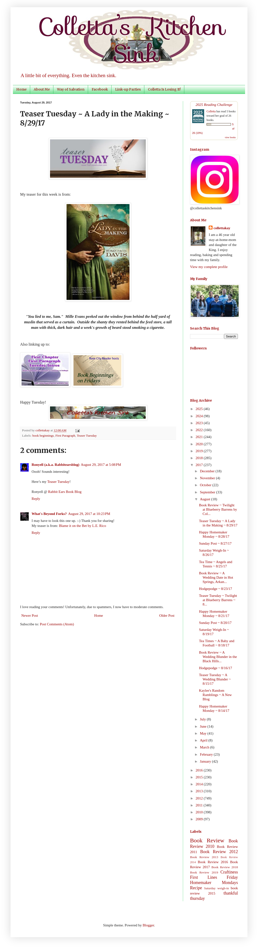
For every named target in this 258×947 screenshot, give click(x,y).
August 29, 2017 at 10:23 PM (89, 514)
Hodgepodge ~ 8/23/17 (215, 589)
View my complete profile (209, 267)
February (207, 754)
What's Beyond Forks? (49, 514)
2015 (200, 777)
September (208, 492)
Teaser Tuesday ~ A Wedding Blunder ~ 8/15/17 (215, 679)
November (208, 478)
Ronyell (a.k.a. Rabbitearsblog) (55, 465)
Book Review (207, 840)
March (205, 747)
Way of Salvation (70, 89)
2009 (200, 819)
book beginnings (43, 435)
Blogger (148, 925)
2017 (200, 465)
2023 (200, 423)
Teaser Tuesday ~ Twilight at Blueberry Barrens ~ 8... (218, 600)
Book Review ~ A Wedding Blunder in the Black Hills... (218, 656)
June (203, 726)
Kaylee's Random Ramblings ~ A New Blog (215, 695)
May (203, 733)
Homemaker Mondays (214, 882)
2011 (199, 805)
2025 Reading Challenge (214, 105)
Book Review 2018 (225, 867)
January (206, 761)
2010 (200, 812)
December (207, 471)
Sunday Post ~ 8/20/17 (215, 623)
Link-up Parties (128, 89)
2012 (200, 798)
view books (230, 137)
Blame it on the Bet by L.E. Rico (82, 526)
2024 (200, 416)
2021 (200, 437)
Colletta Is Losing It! (164, 89)
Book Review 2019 (204, 872)
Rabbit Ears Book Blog (65, 492)
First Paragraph (65, 435)
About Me (42, 89)
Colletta (211, 111)
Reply (36, 499)
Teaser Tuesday (87, 435)
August (205, 499)
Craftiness (229, 872)
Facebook (100, 89)
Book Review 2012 (219, 851)
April (204, 740)
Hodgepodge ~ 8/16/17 (215, 668)
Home (21, 89)
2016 (200, 770)
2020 (200, 444)
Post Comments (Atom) (57, 624)
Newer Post (29, 615)
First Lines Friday (214, 877)
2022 (200, 430)
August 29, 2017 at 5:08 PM (101, 465)
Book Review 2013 (204, 857)
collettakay (42, 430)
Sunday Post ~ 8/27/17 (215, 543)
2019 (200, 451)
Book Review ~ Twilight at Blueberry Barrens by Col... (218, 509)
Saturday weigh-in (216, 888)
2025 (200, 409)
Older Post (166, 615)
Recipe (196, 887)
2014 (200, 784)
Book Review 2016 (213, 862)
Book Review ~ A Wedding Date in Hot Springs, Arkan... (216, 577)
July (203, 719)
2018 (200, 458)
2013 (200, 791)
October (206, 485)
